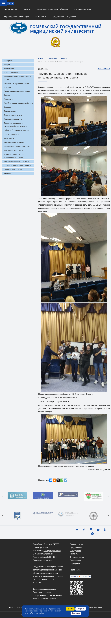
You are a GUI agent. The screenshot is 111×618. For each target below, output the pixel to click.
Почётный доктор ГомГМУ (14, 150)
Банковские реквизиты (42, 560)
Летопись (7, 173)
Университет (9, 61)
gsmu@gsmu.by (46, 554)
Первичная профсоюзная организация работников (14, 155)
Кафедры (7, 107)
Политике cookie (37, 613)
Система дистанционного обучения (52, 9)
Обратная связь (77, 557)
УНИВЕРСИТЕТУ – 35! (13, 169)
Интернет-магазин (82, 9)
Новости (64, 58)
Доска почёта (9, 138)
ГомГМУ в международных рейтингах (18, 103)
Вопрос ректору (11, 9)
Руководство (9, 69)
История (7, 65)
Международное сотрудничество (17, 91)
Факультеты (8, 99)
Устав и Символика (11, 73)
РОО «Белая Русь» (11, 134)
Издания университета (13, 115)
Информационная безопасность (16, 161)
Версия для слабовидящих (16, 16)
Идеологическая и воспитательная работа (17, 78)
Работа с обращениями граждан (16, 130)
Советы (7, 95)
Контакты (74, 554)
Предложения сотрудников (64, 16)
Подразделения (10, 111)
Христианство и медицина (14, 142)
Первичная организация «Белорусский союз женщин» (15, 124)
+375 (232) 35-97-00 (51, 551)
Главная (41, 58)
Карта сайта (40, 16)
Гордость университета (13, 119)
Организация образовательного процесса (16, 85)
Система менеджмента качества (17, 146)
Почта (27, 9)
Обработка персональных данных (17, 165)
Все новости (102, 69)
